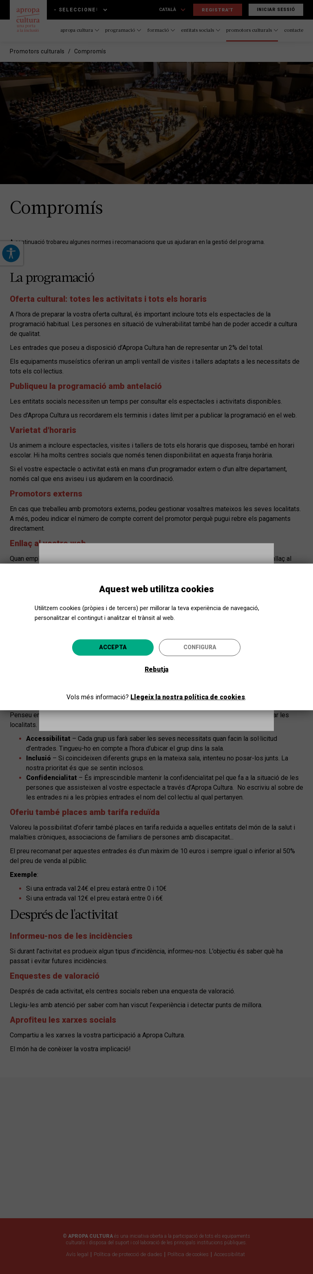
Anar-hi (193, 695)
